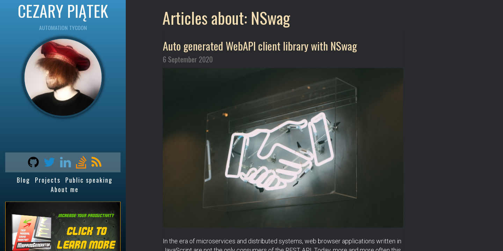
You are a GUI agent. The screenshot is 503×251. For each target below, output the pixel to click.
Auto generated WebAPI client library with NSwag (260, 46)
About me (65, 189)
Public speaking (88, 180)
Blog (23, 180)
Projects (47, 180)
